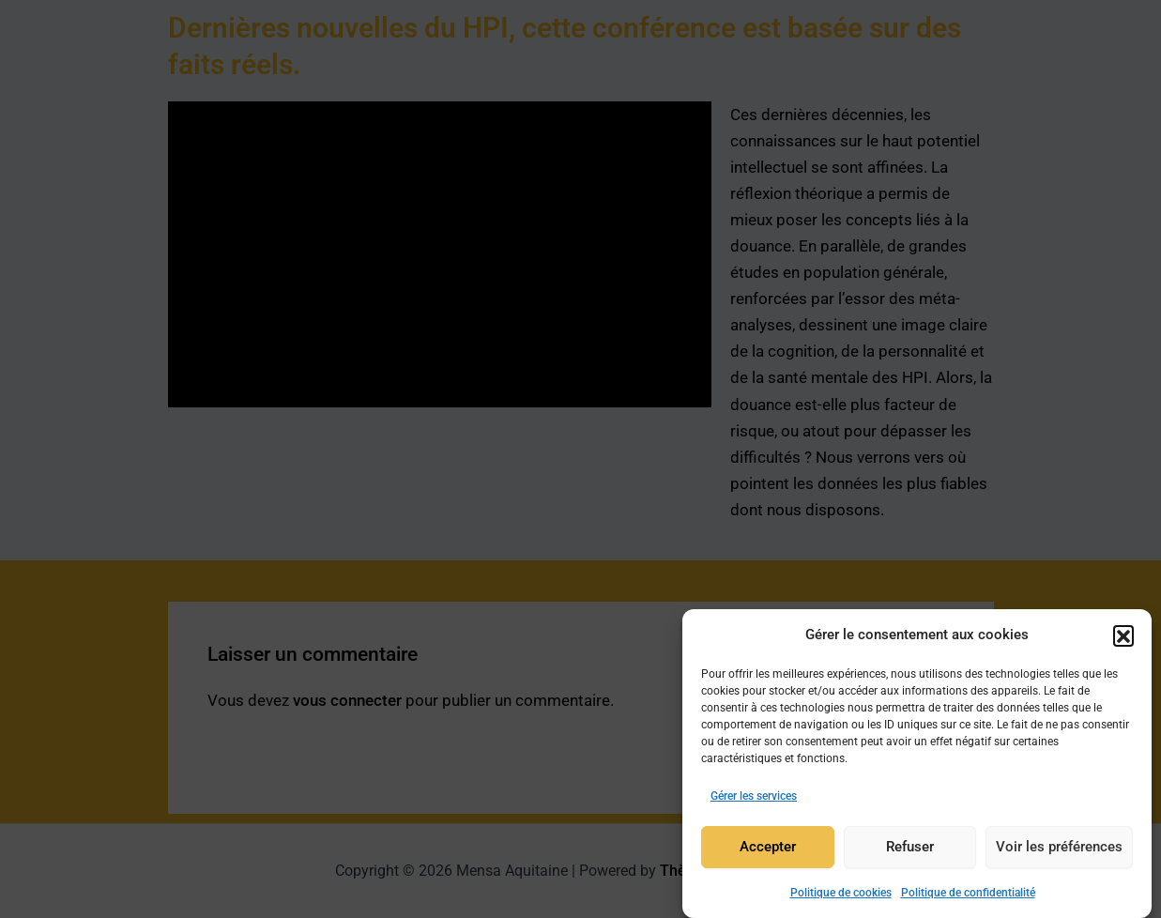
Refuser (910, 846)
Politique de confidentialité (968, 892)
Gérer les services (753, 796)
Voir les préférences (1059, 846)
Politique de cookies (841, 892)
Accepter (768, 846)
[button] (1123, 635)
